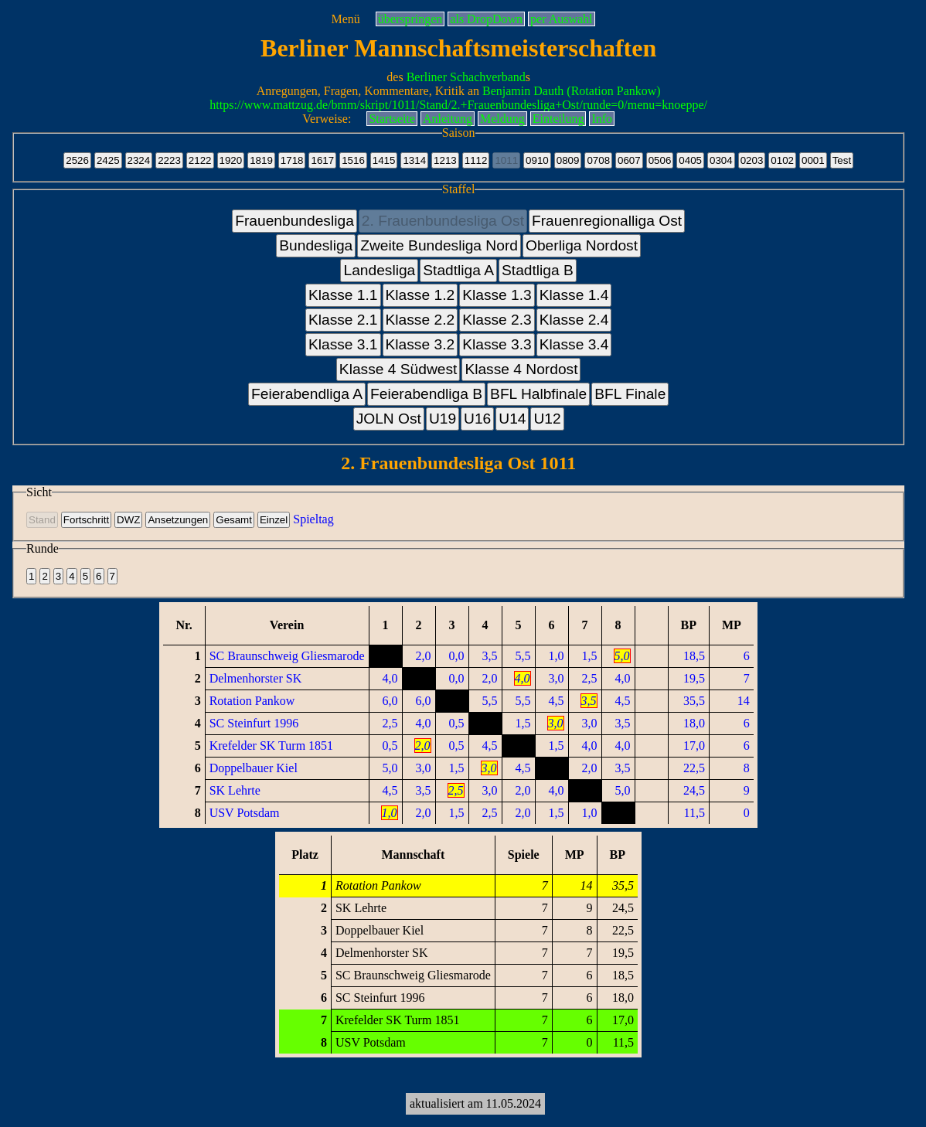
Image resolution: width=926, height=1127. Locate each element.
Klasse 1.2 (420, 295)
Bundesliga (315, 245)
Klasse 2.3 (497, 320)
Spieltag (313, 519)
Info (601, 118)
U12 (546, 418)
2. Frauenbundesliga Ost (443, 221)
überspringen (410, 19)
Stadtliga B (538, 270)
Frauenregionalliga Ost (607, 221)
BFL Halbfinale (538, 394)
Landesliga (379, 270)
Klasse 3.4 (574, 344)
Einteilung (558, 118)
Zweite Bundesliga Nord (439, 245)
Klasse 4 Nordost (521, 369)
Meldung (502, 118)
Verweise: (326, 118)
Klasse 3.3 (497, 344)
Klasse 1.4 (574, 295)
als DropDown (486, 19)
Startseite (392, 118)
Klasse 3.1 (343, 344)
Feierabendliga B (426, 394)
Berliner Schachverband (466, 76)
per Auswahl (561, 19)
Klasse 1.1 (343, 295)
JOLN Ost (388, 418)
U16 (477, 418)
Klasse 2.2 (420, 320)
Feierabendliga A (307, 394)
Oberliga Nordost (582, 245)
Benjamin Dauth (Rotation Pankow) (571, 90)
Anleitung (447, 118)
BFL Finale (630, 394)
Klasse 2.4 (574, 320)
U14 (512, 418)
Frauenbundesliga (294, 221)
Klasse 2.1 (343, 320)
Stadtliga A (458, 270)
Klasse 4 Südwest (398, 369)
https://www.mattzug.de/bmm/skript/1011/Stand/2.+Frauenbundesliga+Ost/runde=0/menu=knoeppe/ (458, 104)
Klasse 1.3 (497, 295)
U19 (442, 418)
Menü (345, 19)
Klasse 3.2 (420, 344)
